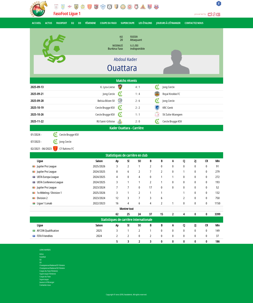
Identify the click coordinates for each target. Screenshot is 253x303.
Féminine (90, 23)
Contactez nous (194, 23)
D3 (79, 23)
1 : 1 (137, 114)
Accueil (36, 23)
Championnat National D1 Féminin (52, 265)
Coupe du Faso (108, 23)
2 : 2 (137, 108)
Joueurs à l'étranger (168, 23)
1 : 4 (137, 94)
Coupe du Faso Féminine (49, 271)
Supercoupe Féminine (48, 273)
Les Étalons (145, 23)
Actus (48, 23)
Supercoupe (127, 23)
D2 (72, 23)
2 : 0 (137, 121)
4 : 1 (137, 87)
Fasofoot (61, 23)
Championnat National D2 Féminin (52, 268)
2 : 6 (137, 101)
